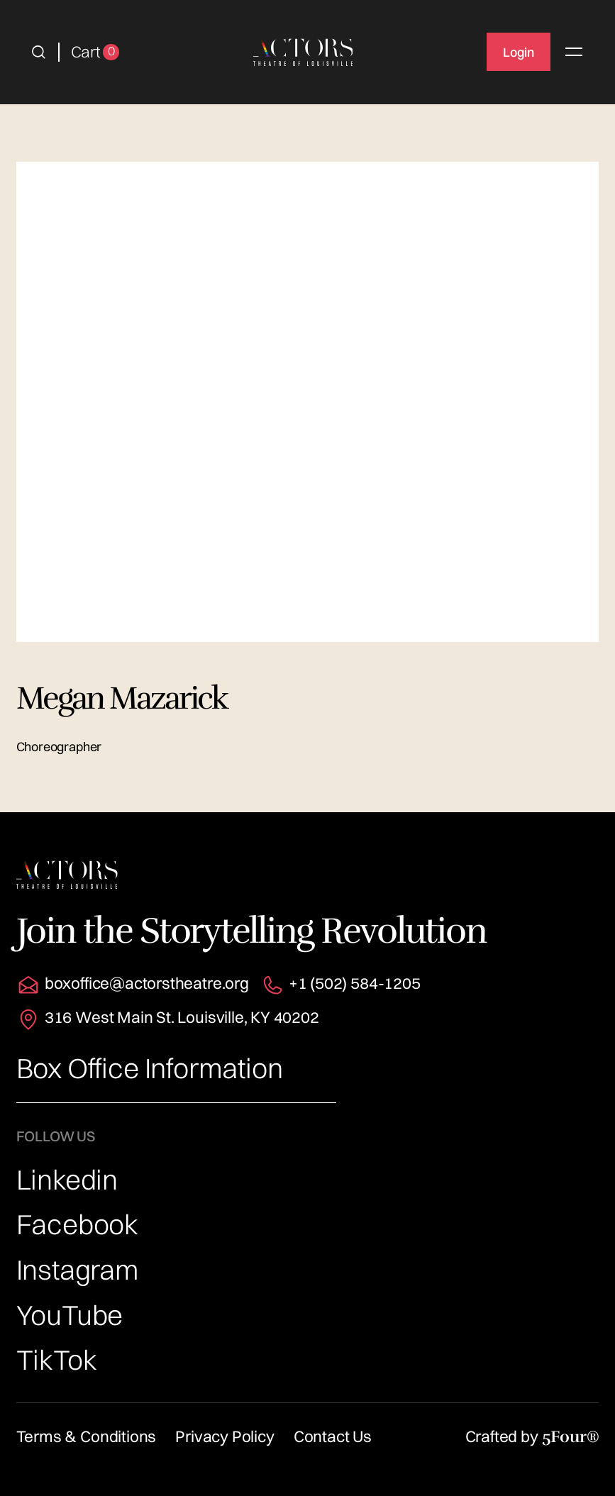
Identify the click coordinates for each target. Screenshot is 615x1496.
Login (518, 52)
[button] (39, 52)
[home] (303, 52)
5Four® (570, 1437)
